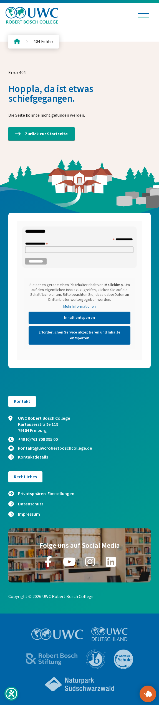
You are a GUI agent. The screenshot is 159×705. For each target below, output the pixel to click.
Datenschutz (31, 504)
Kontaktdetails (28, 457)
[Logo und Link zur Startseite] (32, 15)
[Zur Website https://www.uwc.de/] (109, 634)
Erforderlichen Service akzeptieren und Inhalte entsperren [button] (79, 335)
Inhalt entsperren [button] (79, 317)
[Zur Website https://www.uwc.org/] (57, 634)
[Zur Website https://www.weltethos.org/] (123, 659)
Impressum (29, 514)
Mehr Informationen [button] (79, 306)
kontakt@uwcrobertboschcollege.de (50, 448)
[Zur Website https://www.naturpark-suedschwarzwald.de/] (79, 684)
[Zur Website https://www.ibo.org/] (96, 659)
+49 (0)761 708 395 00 (33, 439)
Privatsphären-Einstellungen (46, 494)
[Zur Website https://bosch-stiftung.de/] (52, 659)
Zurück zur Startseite (41, 134)
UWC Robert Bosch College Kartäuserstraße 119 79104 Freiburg (39, 424)
